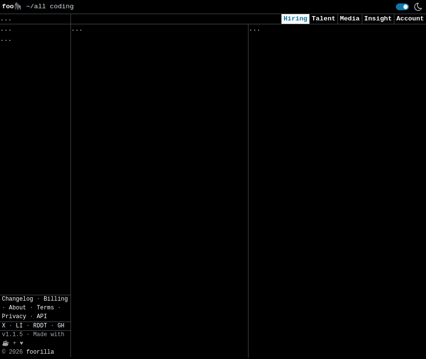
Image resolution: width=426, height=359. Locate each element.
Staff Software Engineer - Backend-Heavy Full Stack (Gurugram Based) (140, 149)
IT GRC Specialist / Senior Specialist (146, 315)
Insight (378, 18)
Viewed (265, 31)
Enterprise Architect (112, 93)
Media (350, 18)
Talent (324, 18)
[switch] (402, 6)
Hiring (295, 18)
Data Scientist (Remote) (296, 258)
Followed (128, 31)
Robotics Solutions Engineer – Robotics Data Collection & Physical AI (148, 209)
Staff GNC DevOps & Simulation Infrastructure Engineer (130, 340)
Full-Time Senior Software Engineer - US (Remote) (144, 179)
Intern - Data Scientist (296, 197)
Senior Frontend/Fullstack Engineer (140, 295)
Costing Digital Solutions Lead (132, 43)
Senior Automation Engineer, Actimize (144, 123)
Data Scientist (278, 288)
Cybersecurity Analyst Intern (305, 137)
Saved (166, 31)
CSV (7, 118)
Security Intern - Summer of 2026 (313, 228)
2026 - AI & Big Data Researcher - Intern (315, 313)
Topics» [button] (16, 51)
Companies (207, 31)
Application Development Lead (128, 63)
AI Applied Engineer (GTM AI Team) (315, 86)
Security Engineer (284, 338)
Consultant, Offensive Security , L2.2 (323, 106)
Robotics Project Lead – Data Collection (128, 239)
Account (410, 18)
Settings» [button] (19, 94)
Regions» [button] (18, 66)
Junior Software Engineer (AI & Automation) (310, 172)
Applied (304, 31)
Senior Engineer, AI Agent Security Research (140, 269)
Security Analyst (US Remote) (305, 56)
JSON (30, 118)
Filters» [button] (18, 80)
